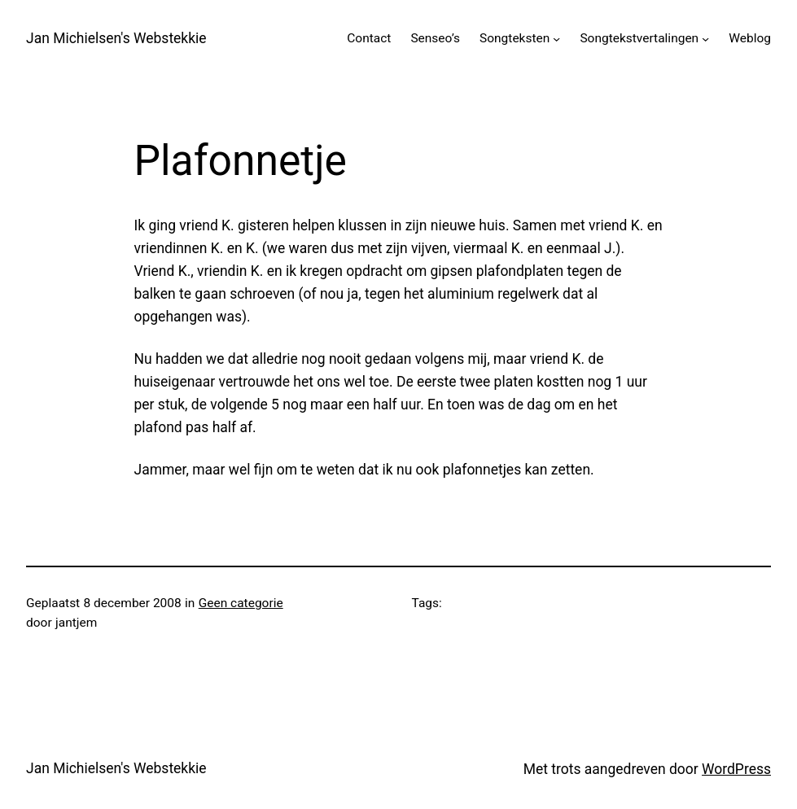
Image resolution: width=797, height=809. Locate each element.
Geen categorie (241, 603)
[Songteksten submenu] (556, 38)
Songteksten (515, 38)
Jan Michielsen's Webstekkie (116, 38)
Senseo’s (435, 38)
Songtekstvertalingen (639, 38)
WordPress (736, 769)
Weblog (750, 38)
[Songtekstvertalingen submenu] (705, 38)
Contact (369, 38)
